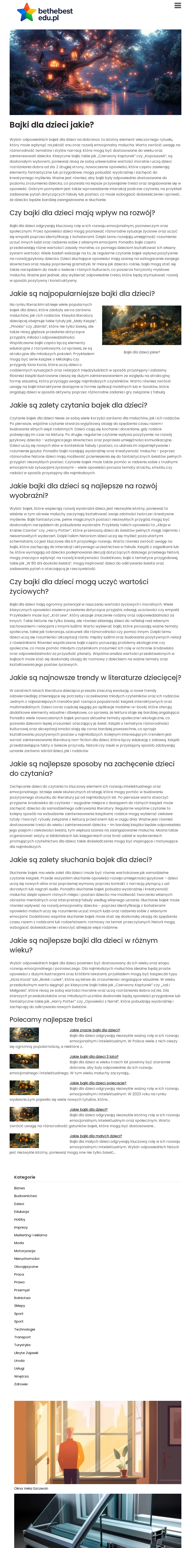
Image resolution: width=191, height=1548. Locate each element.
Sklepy (19, 1305)
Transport (22, 1337)
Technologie (24, 1329)
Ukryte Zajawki (26, 1352)
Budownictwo (25, 1195)
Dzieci (19, 1203)
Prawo (19, 1282)
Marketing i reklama (30, 1235)
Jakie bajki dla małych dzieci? (96, 1136)
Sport (19, 1313)
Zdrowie (21, 1384)
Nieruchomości (26, 1258)
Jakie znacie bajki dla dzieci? (95, 1030)
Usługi (19, 1368)
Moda (19, 1242)
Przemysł (22, 1290)
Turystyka (22, 1344)
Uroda (19, 1360)
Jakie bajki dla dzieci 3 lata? (94, 1056)
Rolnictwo (22, 1297)
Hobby (19, 1219)
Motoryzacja (24, 1250)
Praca (19, 1274)
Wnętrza (21, 1376)
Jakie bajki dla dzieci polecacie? (98, 1083)
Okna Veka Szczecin (31, 1488)
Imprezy (21, 1227)
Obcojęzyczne (26, 1266)
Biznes (19, 1188)
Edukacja (21, 1211)
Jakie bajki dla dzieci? (89, 1109)
